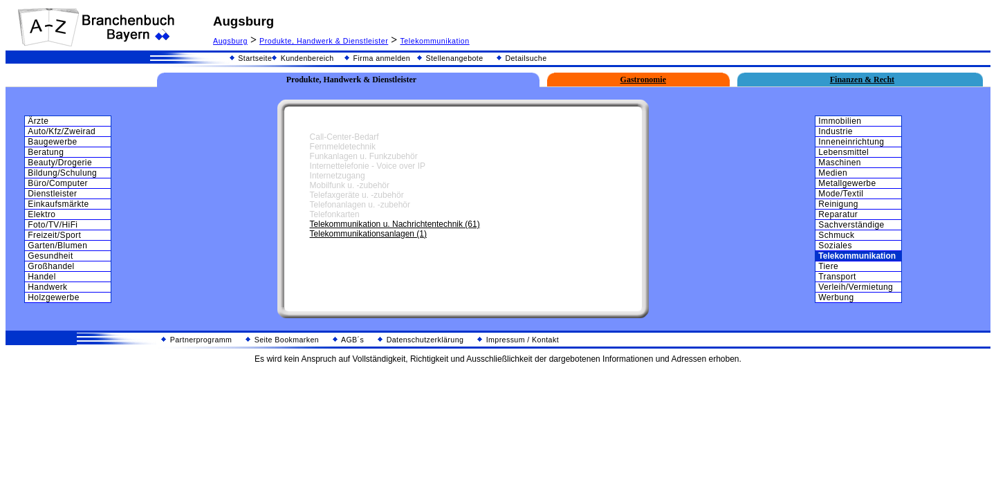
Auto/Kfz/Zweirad (61, 131)
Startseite (251, 58)
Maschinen (839, 162)
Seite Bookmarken (282, 339)
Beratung (46, 152)
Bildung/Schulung (62, 173)
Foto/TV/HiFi (52, 225)
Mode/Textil (840, 194)
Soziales (835, 245)
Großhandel (51, 266)
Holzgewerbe (53, 297)
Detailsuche (521, 58)
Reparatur (838, 214)
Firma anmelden (377, 58)
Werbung (836, 297)
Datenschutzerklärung (420, 339)
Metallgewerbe (847, 183)
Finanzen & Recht (862, 79)
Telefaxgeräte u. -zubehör (357, 195)
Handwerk (47, 287)
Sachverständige (851, 225)
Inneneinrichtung (851, 142)
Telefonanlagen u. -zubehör (360, 205)
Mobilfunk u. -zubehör (349, 185)
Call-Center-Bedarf (344, 137)
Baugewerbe (52, 142)
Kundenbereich (302, 58)
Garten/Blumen (57, 245)
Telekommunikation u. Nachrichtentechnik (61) (395, 224)
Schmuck (836, 235)
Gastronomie (643, 79)
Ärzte (38, 121)
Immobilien (839, 121)
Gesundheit (50, 256)
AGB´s (348, 339)
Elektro (41, 214)
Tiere (828, 266)
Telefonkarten (335, 214)
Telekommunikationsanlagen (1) (368, 234)
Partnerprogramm (196, 339)
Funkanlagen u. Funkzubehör (364, 156)
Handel (41, 277)
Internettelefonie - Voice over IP (367, 166)
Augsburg (230, 41)
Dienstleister (52, 194)
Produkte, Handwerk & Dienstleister (323, 41)
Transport (837, 277)
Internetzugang (337, 176)
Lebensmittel (843, 152)
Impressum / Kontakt (518, 339)
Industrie (835, 131)
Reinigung (838, 204)
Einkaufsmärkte (58, 204)
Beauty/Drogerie (60, 162)
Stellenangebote (450, 58)
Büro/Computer (58, 183)
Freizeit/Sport (54, 235)
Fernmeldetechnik (343, 146)
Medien (832, 173)
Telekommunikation (434, 41)
